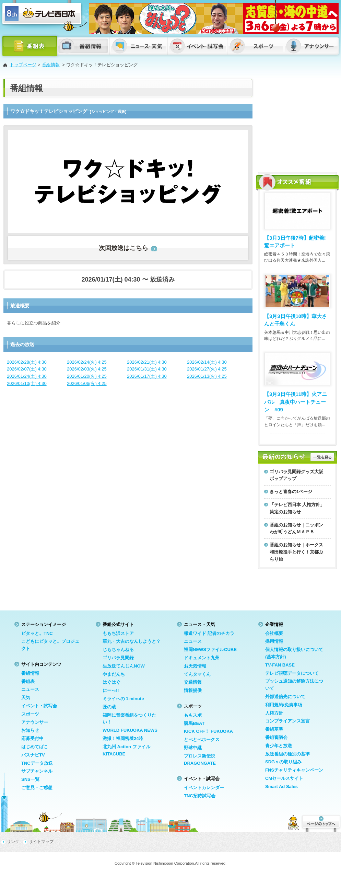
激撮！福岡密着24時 (123, 738)
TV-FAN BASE (280, 665)
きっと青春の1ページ (291, 491)
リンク (13, 841)
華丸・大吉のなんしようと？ (132, 641)
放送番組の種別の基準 (287, 753)
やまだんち (114, 674)
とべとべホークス (202, 739)
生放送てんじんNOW (124, 666)
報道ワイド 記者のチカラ (209, 633)
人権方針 (274, 713)
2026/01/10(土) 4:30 (27, 383)
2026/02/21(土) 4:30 (147, 362)
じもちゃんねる (118, 649)
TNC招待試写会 (199, 795)
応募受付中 (32, 738)
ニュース (30, 689)
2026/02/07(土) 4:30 (27, 369)
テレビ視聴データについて (292, 673)
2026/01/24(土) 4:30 (27, 376)
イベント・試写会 (39, 705)
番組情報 (51, 64)
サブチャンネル (36, 771)
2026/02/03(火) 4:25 (87, 369)
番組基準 (274, 729)
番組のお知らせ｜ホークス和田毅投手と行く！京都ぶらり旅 (296, 552)
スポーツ (30, 714)
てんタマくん (197, 674)
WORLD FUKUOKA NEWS (130, 730)
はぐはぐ (111, 682)
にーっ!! (111, 690)
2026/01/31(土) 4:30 (147, 369)
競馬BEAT (194, 723)
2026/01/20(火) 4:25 (87, 376)
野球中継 (193, 747)
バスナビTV (33, 755)
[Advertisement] (297, 122)
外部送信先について (285, 696)
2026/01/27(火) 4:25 (207, 369)
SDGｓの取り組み (283, 761)
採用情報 (274, 641)
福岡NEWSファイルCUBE (210, 649)
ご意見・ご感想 (36, 787)
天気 (25, 697)
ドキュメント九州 (202, 657)
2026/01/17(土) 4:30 (147, 376)
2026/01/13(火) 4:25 (207, 376)
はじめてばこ (34, 746)
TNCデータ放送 (37, 763)
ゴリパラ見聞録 (118, 657)
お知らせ (30, 730)
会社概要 (274, 633)
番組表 (28, 681)
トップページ (23, 64)
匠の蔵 (109, 706)
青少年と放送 (278, 745)
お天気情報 (195, 666)
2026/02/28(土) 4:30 (27, 362)
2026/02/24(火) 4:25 (87, 362)
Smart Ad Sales (281, 786)
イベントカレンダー (204, 787)
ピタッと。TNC (37, 633)
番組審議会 (276, 737)
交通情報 (193, 682)
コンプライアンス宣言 (287, 721)
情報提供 (193, 690)
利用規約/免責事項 (283, 704)
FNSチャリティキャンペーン (294, 770)
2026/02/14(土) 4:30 (207, 362)
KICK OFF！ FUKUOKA (208, 731)
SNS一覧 (30, 779)
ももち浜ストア (118, 633)
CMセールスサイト (284, 778)
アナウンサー (34, 722)
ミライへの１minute (123, 698)
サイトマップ (41, 841)
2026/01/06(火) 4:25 (87, 383)
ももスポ (193, 715)
